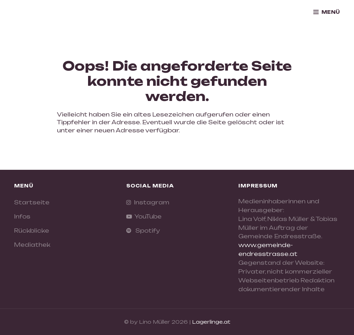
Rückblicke (31, 230)
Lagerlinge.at (211, 322)
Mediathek (32, 244)
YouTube (147, 216)
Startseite (32, 202)
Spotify (145, 230)
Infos (22, 216)
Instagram (150, 202)
